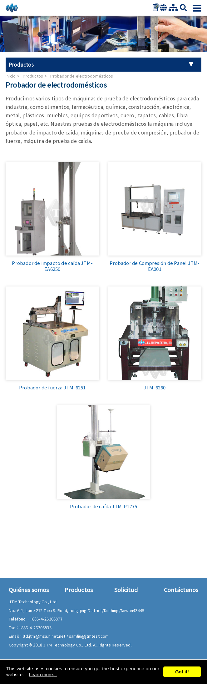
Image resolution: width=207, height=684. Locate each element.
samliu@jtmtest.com (89, 636)
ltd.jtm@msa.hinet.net (44, 636)
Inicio (11, 76)
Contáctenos (181, 589)
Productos (33, 76)
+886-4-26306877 (46, 619)
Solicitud (126, 589)
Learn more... (43, 674)
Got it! (182, 671)
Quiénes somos (29, 589)
